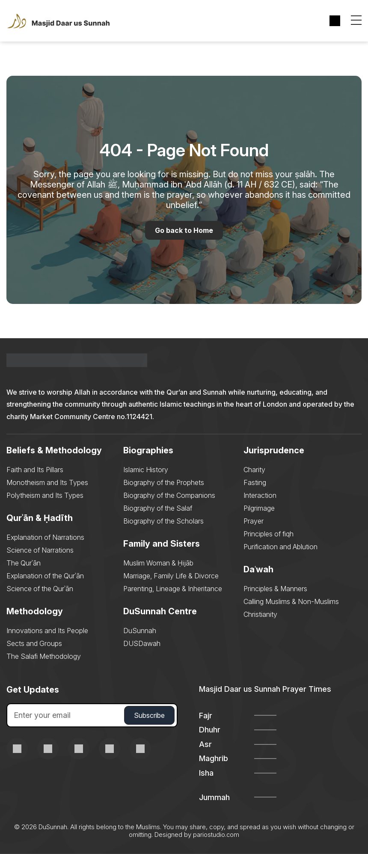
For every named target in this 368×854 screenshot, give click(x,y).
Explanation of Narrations (45, 537)
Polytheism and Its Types (44, 495)
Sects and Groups (34, 644)
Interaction (259, 495)
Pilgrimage (259, 508)
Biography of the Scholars (163, 521)
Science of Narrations (40, 550)
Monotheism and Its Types (47, 483)
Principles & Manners (275, 589)
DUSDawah (141, 644)
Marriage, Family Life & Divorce (171, 576)
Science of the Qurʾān (39, 589)
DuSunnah (139, 631)
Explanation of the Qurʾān (45, 576)
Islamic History (145, 470)
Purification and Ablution (280, 547)
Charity (254, 470)
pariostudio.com (216, 835)
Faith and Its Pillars (34, 470)
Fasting (254, 483)
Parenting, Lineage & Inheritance (172, 589)
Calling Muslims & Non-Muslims (291, 602)
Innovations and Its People (47, 631)
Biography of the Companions (169, 495)
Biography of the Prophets (163, 483)
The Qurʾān (23, 563)
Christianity (260, 614)
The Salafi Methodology (43, 656)
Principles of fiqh (268, 534)
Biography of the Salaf (157, 508)
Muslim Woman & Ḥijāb (158, 563)
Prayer (253, 521)
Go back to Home (184, 230)
